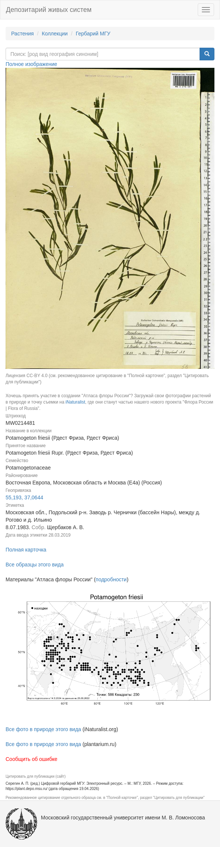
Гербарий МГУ (93, 34)
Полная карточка (26, 550)
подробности (111, 579)
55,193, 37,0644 (24, 497)
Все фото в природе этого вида (43, 729)
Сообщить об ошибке (31, 759)
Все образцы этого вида (35, 565)
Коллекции (55, 34)
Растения (22, 34)
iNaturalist (75, 402)
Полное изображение (31, 64)
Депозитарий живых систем (48, 9)
